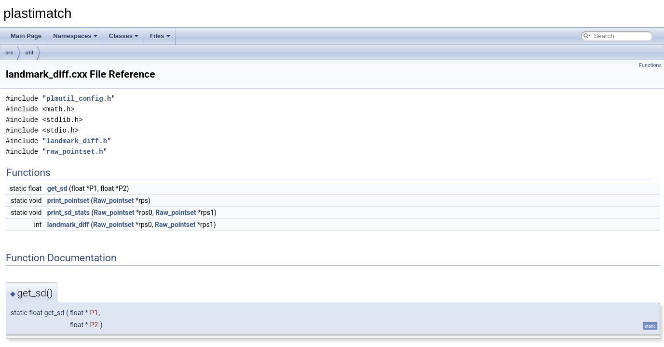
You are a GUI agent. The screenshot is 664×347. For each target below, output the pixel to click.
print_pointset (68, 200)
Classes (123, 36)
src (9, 52)
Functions (650, 65)
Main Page (26, 36)
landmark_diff (68, 224)
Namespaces (75, 36)
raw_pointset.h (74, 151)
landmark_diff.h (76, 141)
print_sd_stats (68, 212)
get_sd (57, 188)
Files (160, 36)
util (30, 52)
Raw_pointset (113, 200)
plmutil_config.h (78, 98)
